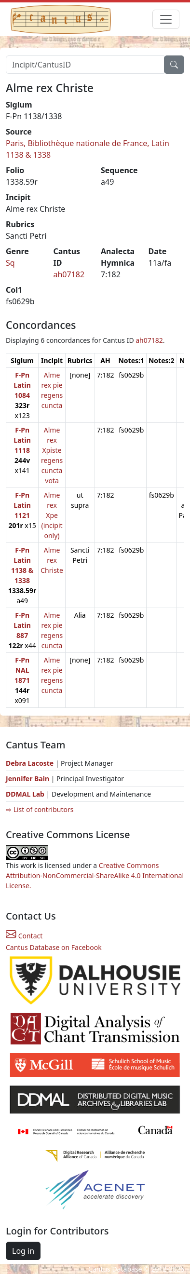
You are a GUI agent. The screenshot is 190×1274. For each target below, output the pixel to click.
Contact (24, 935)
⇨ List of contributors (39, 809)
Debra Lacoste (30, 763)
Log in (23, 1251)
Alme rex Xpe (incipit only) (51, 515)
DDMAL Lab (25, 794)
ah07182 (69, 274)
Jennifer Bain (28, 778)
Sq (10, 263)
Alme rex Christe (52, 560)
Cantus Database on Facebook (54, 947)
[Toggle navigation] (165, 19)
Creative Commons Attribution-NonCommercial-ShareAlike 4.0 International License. (95, 875)
